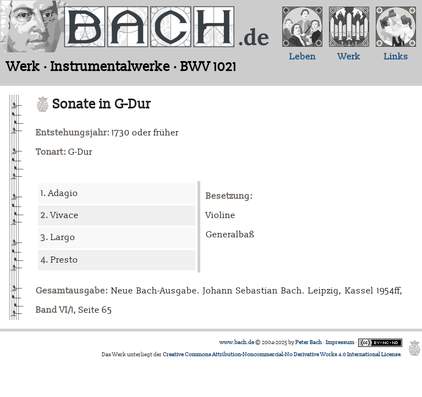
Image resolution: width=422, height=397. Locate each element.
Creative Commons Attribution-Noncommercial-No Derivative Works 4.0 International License (282, 354)
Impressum (340, 342)
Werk (349, 56)
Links (396, 56)
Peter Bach (308, 342)
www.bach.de (237, 342)
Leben (302, 56)
